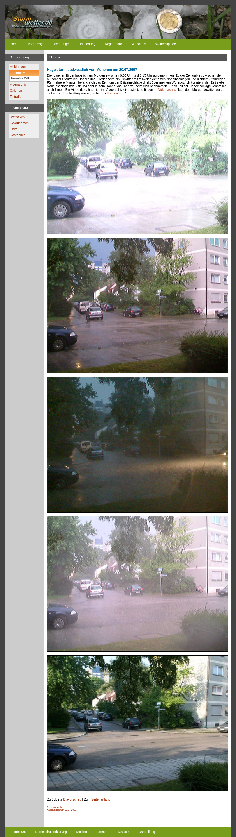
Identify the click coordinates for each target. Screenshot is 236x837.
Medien (81, 832)
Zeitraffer (16, 96)
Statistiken (17, 117)
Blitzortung (87, 44)
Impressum (18, 832)
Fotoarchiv (17, 73)
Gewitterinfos (19, 123)
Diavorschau (72, 799)
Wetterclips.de (165, 44)
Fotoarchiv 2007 (20, 78)
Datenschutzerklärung (51, 832)
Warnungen (62, 44)
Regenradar (113, 44)
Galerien (16, 90)
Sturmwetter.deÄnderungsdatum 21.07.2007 (61, 808)
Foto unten (115, 93)
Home (14, 44)
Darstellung (147, 832)
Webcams (139, 44)
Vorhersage (36, 44)
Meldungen (18, 66)
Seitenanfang (100, 799)
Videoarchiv (18, 84)
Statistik (123, 832)
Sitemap (102, 832)
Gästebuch (17, 135)
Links (13, 129)
